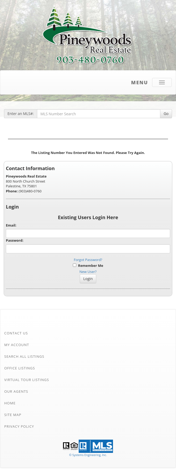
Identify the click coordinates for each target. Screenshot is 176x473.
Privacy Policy (19, 426)
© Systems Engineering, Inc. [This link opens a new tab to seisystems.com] (88, 455)
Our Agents (16, 391)
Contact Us (16, 333)
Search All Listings (24, 356)
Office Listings (19, 368)
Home (10, 403)
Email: (11, 225)
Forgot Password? (88, 259)
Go (166, 113)
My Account (16, 344)
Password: (14, 240)
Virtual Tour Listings (26, 379)
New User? (88, 271)
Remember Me (88, 265)
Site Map (12, 414)
